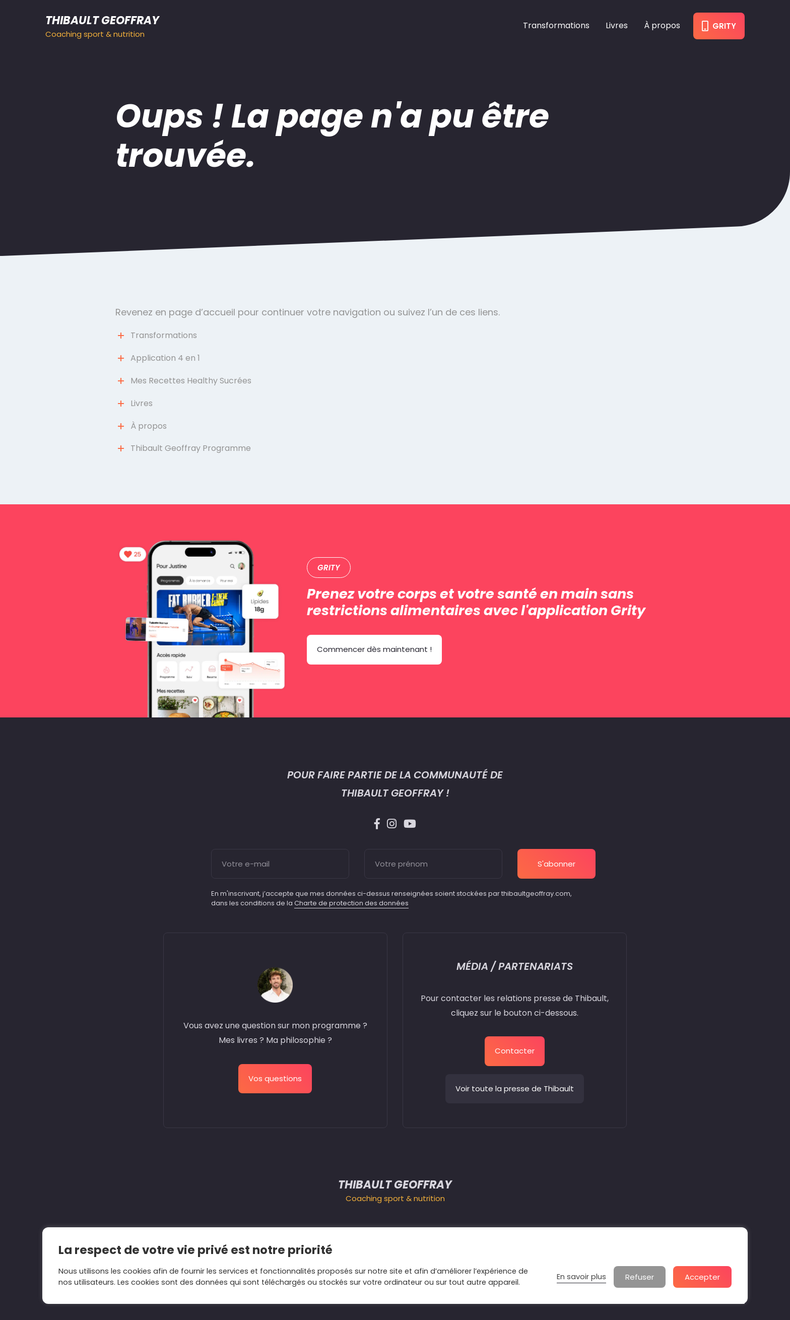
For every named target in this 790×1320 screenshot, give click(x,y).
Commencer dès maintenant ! (374, 649)
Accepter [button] (702, 1277)
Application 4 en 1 (165, 358)
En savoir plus (581, 1277)
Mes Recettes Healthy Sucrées (190, 380)
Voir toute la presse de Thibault (514, 1088)
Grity (719, 26)
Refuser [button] (639, 1277)
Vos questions (275, 1078)
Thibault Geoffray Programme (190, 448)
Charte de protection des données (351, 903)
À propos (662, 25)
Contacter (515, 1050)
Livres (617, 25)
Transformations (556, 25)
